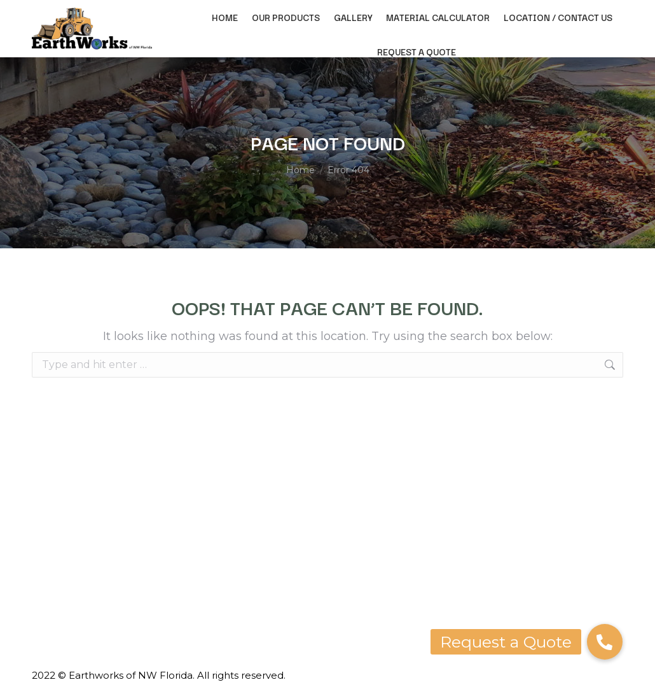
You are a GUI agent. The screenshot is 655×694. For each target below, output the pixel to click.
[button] (605, 642)
